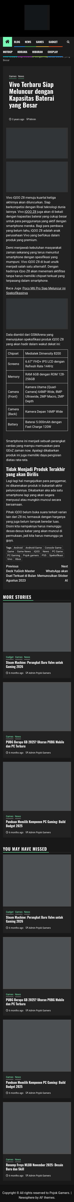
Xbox (18, 559)
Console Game (53, 547)
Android (18, 547)
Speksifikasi (56, 555)
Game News (24, 551)
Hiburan (37, 52)
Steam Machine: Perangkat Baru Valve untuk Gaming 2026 (34, 664)
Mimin (32, 119)
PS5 (44, 555)
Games (40, 42)
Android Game (33, 547)
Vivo (9, 559)
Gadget (53, 42)
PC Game (57, 551)
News (28, 42)
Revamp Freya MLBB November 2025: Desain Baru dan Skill (34, 1167)
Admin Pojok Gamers (39, 673)
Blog (17, 42)
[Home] (7, 42)
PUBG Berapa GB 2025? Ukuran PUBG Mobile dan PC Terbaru (35, 744)
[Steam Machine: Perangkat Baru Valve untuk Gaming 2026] (37, 627)
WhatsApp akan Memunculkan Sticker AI (52, 573)
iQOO (37, 551)
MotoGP (7, 52)
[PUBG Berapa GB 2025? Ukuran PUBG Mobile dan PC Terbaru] (37, 706)
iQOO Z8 (30, 212)
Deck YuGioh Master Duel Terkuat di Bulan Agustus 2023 (21, 573)
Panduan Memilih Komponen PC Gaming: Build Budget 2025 (36, 823)
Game (10, 551)
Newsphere (27, 1197)
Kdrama (22, 52)
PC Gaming (13, 555)
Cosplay (53, 52)
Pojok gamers (31, 555)
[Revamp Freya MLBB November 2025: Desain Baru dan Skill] (37, 1128)
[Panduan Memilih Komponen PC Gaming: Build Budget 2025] (37, 786)
